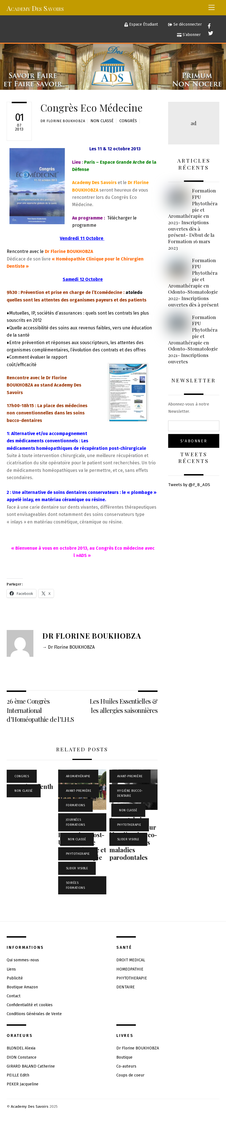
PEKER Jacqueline (22, 1084)
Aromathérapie (78, 776)
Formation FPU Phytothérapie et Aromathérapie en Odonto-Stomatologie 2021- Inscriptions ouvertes (193, 339)
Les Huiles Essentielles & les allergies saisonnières (124, 705)
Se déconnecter (185, 24)
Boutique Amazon (22, 987)
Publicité (15, 978)
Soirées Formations (75, 885)
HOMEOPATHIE (129, 969)
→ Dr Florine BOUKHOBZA (68, 647)
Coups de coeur (130, 1075)
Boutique (124, 1057)
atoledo (134, 292)
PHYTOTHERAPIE (78, 854)
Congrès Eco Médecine (91, 107)
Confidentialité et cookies (30, 1005)
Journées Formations (75, 822)
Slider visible (77, 868)
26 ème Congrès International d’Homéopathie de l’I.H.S (40, 710)
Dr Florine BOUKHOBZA (62, 121)
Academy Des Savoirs (29, 1106)
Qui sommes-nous (23, 960)
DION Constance (21, 1057)
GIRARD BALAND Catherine (31, 1066)
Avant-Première (79, 791)
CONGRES (21, 776)
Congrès (128, 121)
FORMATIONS (75, 805)
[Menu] (211, 7)
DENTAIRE (125, 987)
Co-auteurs (126, 1066)
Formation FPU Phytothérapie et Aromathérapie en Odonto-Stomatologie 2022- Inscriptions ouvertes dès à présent (193, 282)
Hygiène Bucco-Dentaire (130, 793)
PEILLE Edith (18, 1075)
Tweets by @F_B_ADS (189, 484)
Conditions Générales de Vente (34, 1014)
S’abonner (189, 34)
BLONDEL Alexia (21, 1048)
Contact (14, 996)
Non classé (102, 121)
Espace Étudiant (141, 24)
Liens (11, 969)
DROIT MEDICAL (130, 960)
